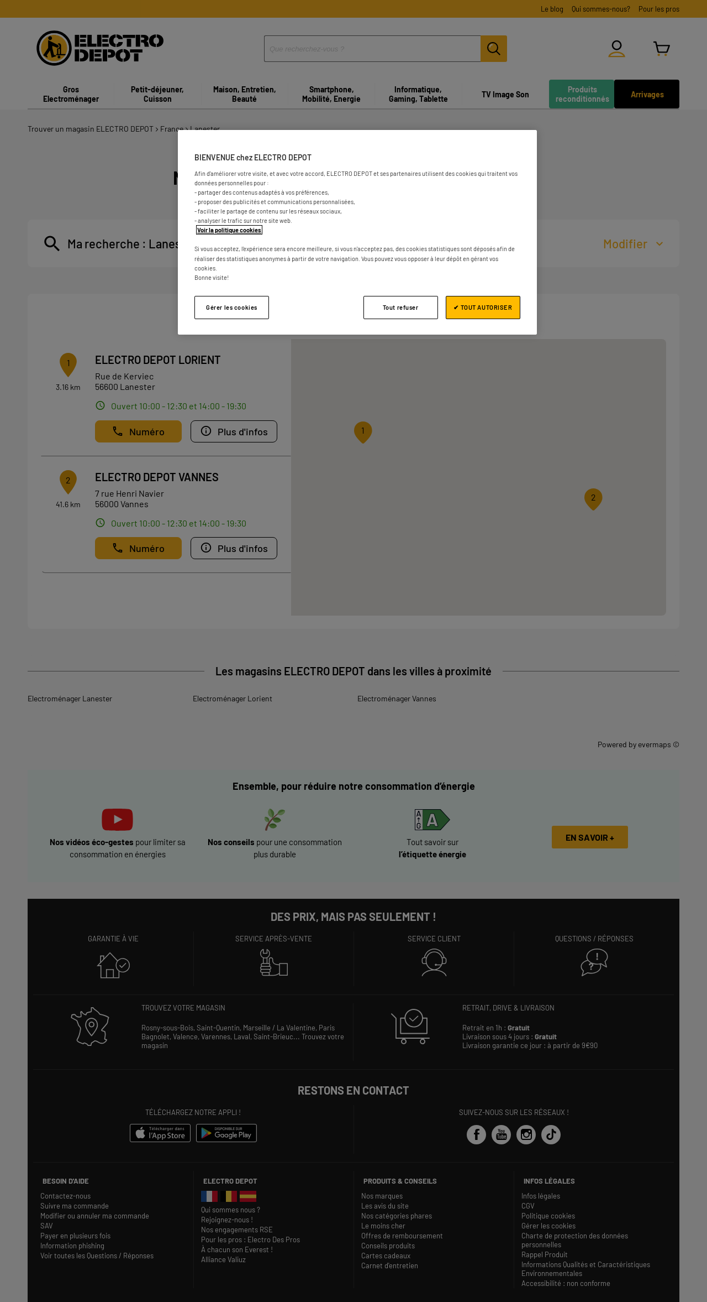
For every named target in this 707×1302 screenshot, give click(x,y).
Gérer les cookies (231, 307)
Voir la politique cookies (229, 229)
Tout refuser (401, 307)
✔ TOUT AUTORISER (482, 307)
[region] (357, 232)
